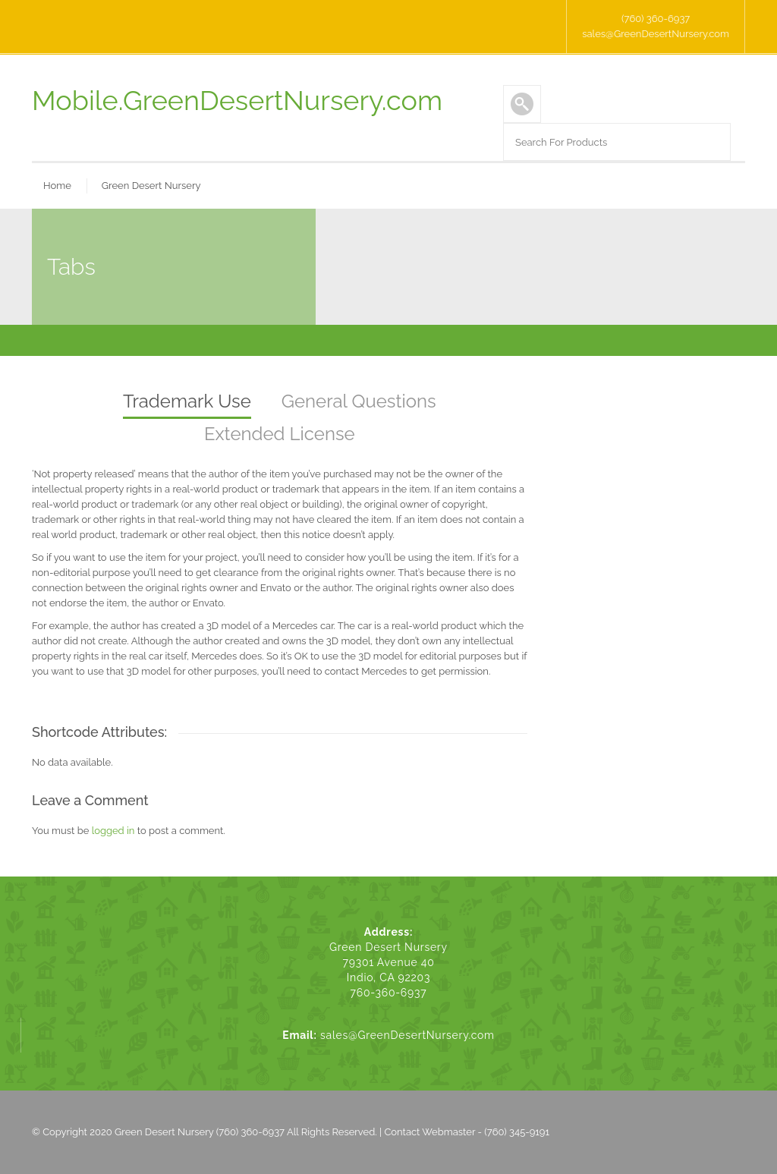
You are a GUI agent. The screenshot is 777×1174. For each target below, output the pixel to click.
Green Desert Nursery (151, 185)
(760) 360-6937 (655, 18)
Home (57, 185)
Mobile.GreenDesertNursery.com (237, 100)
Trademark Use (187, 401)
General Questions (359, 401)
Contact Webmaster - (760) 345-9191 (466, 1132)
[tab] (187, 402)
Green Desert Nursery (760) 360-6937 (200, 1132)
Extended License (279, 434)
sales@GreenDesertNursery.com (655, 33)
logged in (113, 830)
